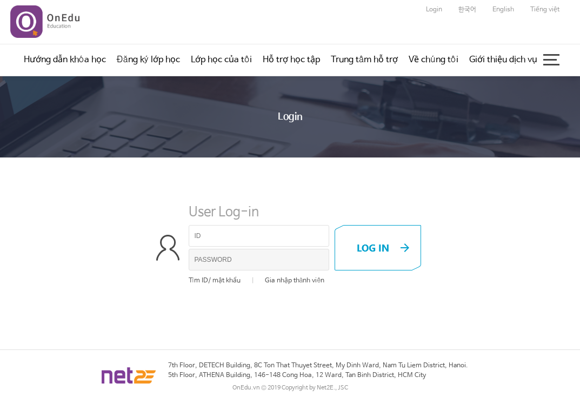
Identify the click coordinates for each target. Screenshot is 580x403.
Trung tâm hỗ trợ (364, 60)
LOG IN (378, 247)
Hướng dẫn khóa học (65, 60)
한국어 (467, 10)
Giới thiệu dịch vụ (503, 60)
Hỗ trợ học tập (291, 60)
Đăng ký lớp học (148, 60)
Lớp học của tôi (221, 60)
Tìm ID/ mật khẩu (215, 281)
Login (434, 10)
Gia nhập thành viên (295, 281)
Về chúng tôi (433, 60)
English (503, 10)
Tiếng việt (544, 10)
